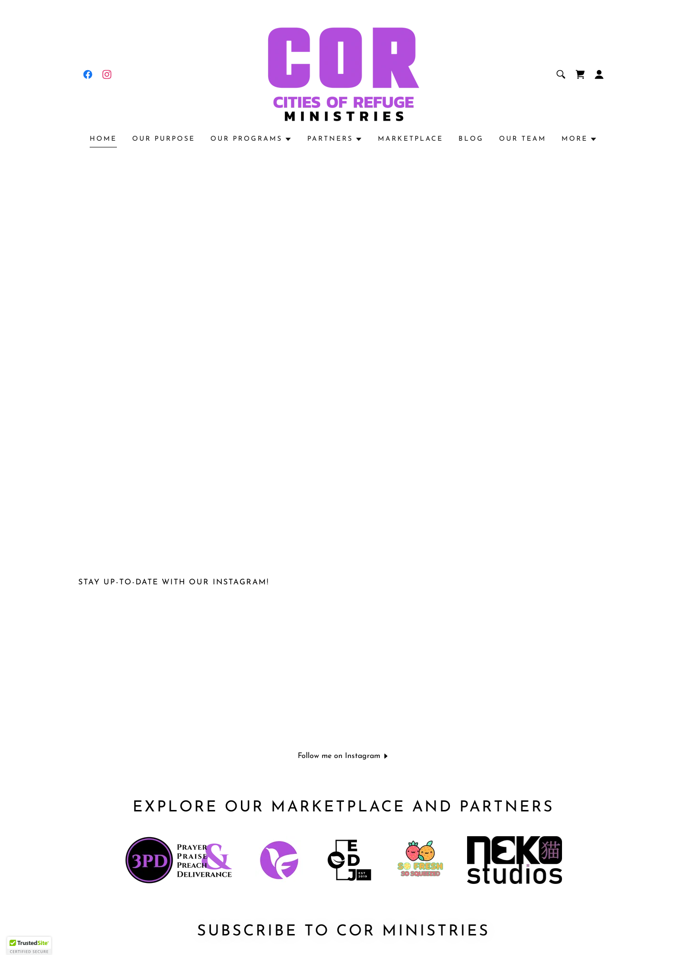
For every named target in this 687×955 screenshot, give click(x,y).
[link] (87, 74)
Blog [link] (471, 139)
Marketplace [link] (410, 139)
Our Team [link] (522, 139)
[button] (599, 74)
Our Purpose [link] (163, 139)
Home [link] (103, 139)
